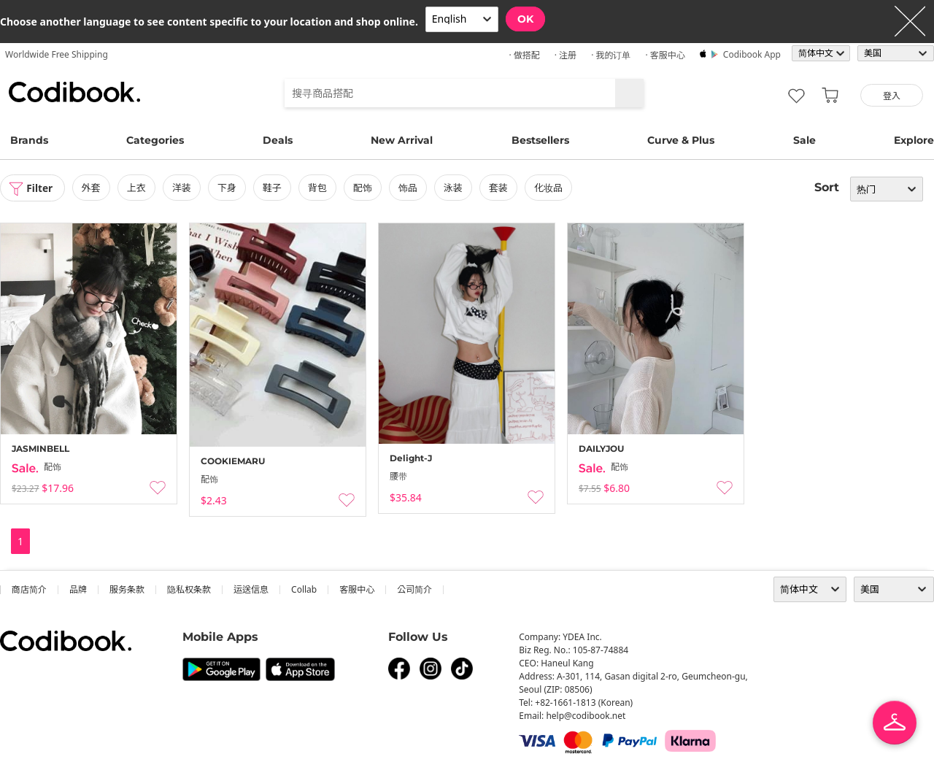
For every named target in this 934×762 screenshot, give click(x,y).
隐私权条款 (189, 589)
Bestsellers (540, 140)
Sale (804, 140)
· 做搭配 (524, 55)
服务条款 (126, 589)
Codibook (74, 92)
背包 (318, 187)
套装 (499, 187)
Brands (29, 140)
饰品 (409, 187)
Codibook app (752, 54)
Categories (155, 140)
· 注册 (565, 55)
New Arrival (402, 140)
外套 (92, 187)
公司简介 (414, 589)
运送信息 (251, 589)
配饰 (364, 187)
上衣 (137, 187)
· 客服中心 (664, 55)
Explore (914, 140)
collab (304, 589)
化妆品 (550, 187)
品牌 (78, 589)
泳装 (454, 187)
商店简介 (29, 589)
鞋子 (273, 187)
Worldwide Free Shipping (56, 54)
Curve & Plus (680, 140)
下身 (228, 187)
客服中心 (356, 589)
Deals (278, 140)
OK (525, 19)
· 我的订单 (610, 55)
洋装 (183, 187)
